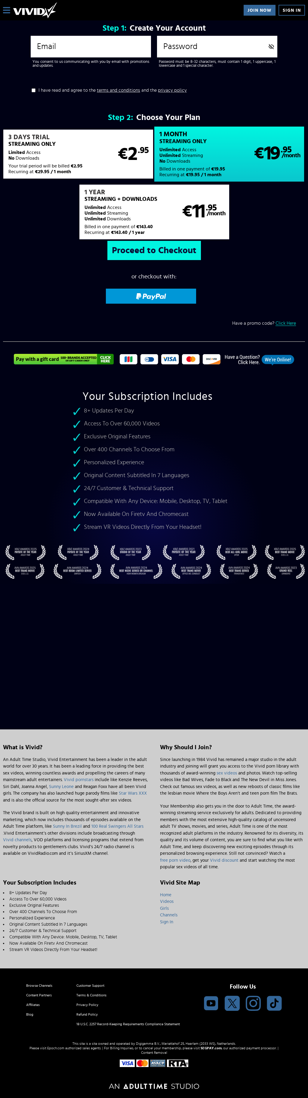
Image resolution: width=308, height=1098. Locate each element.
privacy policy (172, 90)
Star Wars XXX (133, 793)
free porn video (175, 860)
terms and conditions (118, 90)
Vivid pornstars (79, 779)
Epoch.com (55, 1048)
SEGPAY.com (211, 1048)
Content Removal (154, 1052)
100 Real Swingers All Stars (117, 826)
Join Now (260, 10)
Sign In (292, 10)
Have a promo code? (264, 323)
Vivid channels (17, 840)
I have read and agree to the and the (112, 90)
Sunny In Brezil (67, 826)
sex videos (227, 773)
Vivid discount (224, 860)
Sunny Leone (61, 786)
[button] (78, 154)
